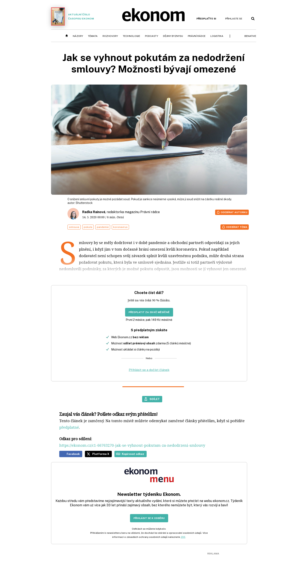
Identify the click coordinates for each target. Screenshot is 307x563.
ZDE (183, 537)
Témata (93, 36)
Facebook (73, 454)
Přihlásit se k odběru (149, 518)
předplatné (69, 427)
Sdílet (155, 399)
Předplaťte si (206, 18)
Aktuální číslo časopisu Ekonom (72, 16)
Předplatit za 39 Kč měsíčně (149, 312)
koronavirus (120, 227)
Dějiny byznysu (173, 36)
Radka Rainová (93, 212)
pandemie (103, 227)
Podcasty (151, 36)
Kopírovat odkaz (133, 454)
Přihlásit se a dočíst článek (149, 370)
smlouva (74, 227)
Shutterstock (84, 203)
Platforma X (100, 454)
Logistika (216, 36)
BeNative (250, 36)
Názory (78, 36)
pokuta (88, 227)
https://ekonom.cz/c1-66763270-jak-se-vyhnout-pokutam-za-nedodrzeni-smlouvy (132, 445)
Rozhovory (110, 36)
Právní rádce (196, 36)
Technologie (131, 36)
